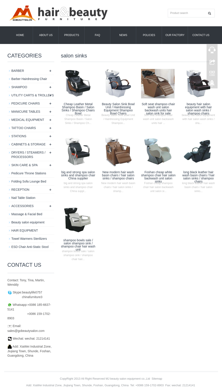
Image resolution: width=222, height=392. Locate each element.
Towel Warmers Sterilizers (29, 238)
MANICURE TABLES (25, 111)
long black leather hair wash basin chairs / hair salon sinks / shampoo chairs (198, 176)
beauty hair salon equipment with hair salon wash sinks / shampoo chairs (198, 108)
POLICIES (149, 35)
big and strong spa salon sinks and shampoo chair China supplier (78, 175)
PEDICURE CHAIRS (25, 103)
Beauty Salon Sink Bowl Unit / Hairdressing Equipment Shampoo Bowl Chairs (118, 108)
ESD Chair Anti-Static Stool (30, 247)
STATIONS (18, 136)
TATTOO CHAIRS (23, 128)
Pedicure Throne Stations (28, 173)
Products (71, 35)
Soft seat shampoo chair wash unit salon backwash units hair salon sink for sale (158, 108)
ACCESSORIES (22, 206)
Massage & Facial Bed (26, 214)
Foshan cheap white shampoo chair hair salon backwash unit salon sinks (158, 176)
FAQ (97, 35)
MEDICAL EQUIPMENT (27, 120)
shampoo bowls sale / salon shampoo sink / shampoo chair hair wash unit (78, 244)
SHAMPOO (19, 87)
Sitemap (157, 378)
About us (45, 35)
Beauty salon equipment (28, 222)
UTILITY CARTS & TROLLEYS (32, 95)
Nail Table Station (23, 198)
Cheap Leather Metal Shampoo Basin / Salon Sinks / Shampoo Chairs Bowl (78, 108)
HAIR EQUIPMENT (24, 230)
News (123, 35)
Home (20, 35)
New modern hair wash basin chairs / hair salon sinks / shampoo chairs (118, 175)
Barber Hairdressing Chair (29, 79)
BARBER (17, 70)
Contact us (200, 35)
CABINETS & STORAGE (28, 144)
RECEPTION (20, 189)
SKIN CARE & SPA (24, 165)
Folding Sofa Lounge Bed (28, 181)
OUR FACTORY (175, 35)
